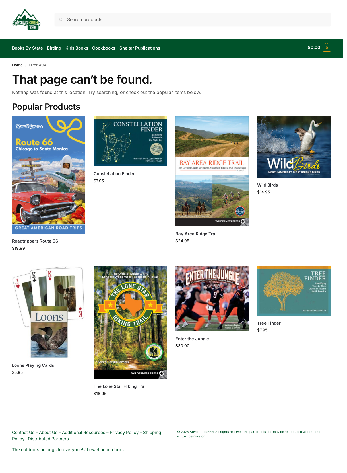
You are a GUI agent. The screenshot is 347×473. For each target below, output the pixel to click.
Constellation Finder (114, 172)
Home (17, 63)
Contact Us (23, 431)
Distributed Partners (48, 437)
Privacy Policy (124, 431)
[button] (319, 47)
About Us (48, 431)
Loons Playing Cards (33, 364)
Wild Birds (267, 183)
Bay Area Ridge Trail (196, 232)
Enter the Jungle (192, 337)
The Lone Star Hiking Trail (120, 385)
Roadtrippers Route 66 (35, 240)
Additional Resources (83, 431)
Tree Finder (269, 321)
